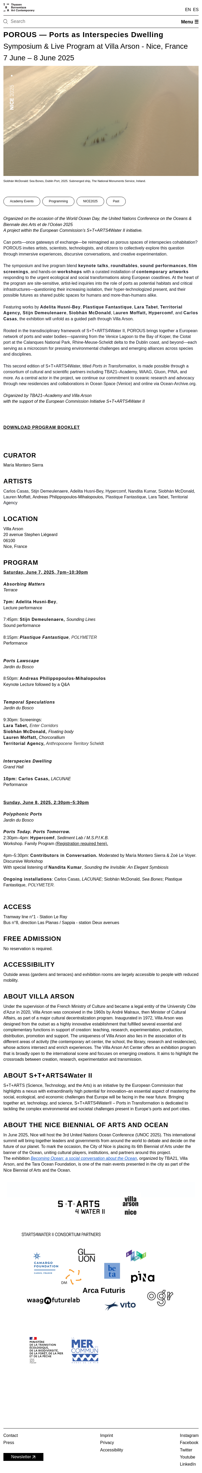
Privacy (107, 1442)
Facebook (189, 1442)
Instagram (189, 1435)
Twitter (186, 1450)
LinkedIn (188, 1464)
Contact (10, 1435)
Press (8, 1442)
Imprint (106, 1435)
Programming (58, 201)
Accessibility (111, 1450)
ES (196, 9)
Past (116, 201)
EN (188, 9)
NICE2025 (90, 201)
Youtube (187, 1457)
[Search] (22, 21)
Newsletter (24, 1457)
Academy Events (22, 201)
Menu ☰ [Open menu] (190, 21)
